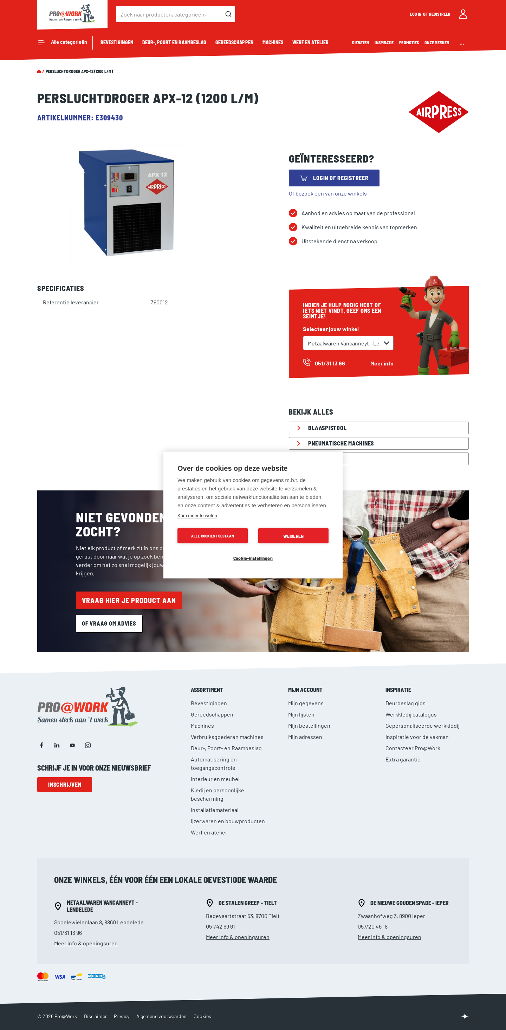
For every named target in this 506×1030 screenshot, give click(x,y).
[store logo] (72, 14)
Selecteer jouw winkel (331, 328)
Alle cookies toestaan (212, 536)
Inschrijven (64, 784)
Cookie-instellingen (253, 558)
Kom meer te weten (197, 515)
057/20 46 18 (373, 926)
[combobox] (175, 14)
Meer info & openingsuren (86, 943)
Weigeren (293, 536)
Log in (416, 14)
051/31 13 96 (68, 932)
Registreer (440, 14)
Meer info (382, 363)
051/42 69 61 (220, 926)
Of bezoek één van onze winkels (328, 193)
